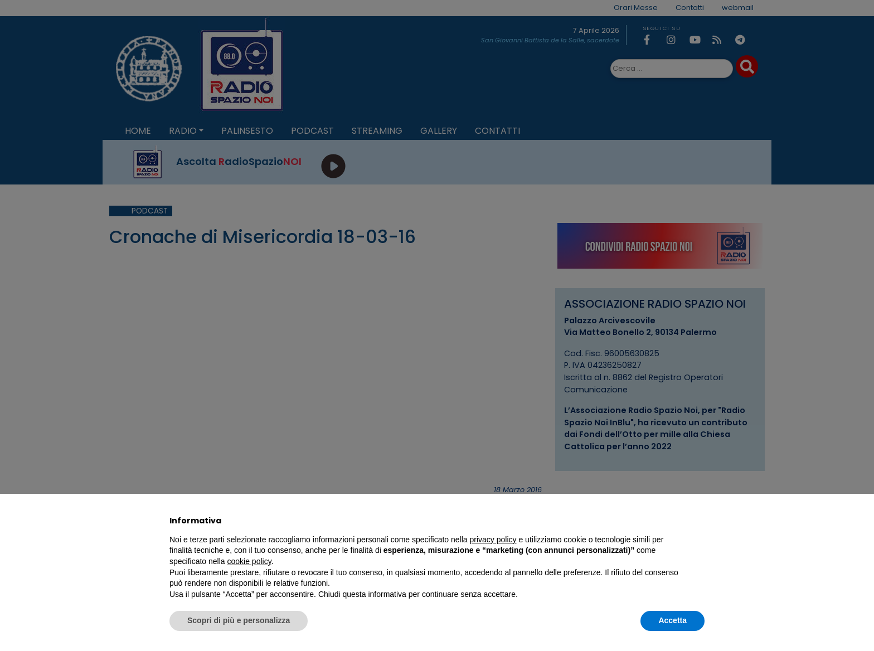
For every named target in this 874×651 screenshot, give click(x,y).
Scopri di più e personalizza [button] (238, 620)
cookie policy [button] (249, 561)
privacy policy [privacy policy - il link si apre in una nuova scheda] (493, 539)
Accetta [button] (672, 620)
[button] (699, 520)
